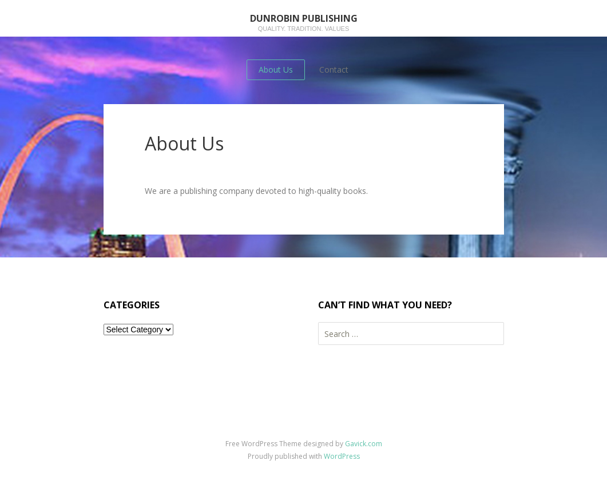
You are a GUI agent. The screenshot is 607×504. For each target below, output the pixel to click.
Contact (333, 69)
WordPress (342, 456)
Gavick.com (363, 444)
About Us (276, 69)
